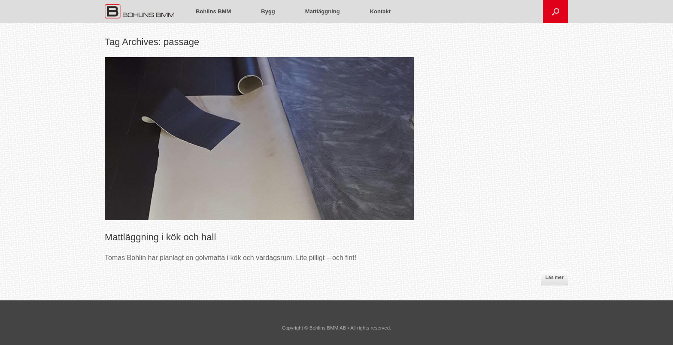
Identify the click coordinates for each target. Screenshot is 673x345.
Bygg (268, 11)
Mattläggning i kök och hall (160, 237)
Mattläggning (322, 11)
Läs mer (555, 277)
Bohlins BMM (213, 11)
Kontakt (380, 11)
